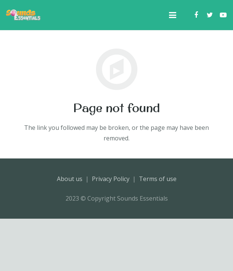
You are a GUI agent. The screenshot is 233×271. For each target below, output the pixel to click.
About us (69, 179)
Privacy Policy (110, 179)
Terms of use (158, 179)
